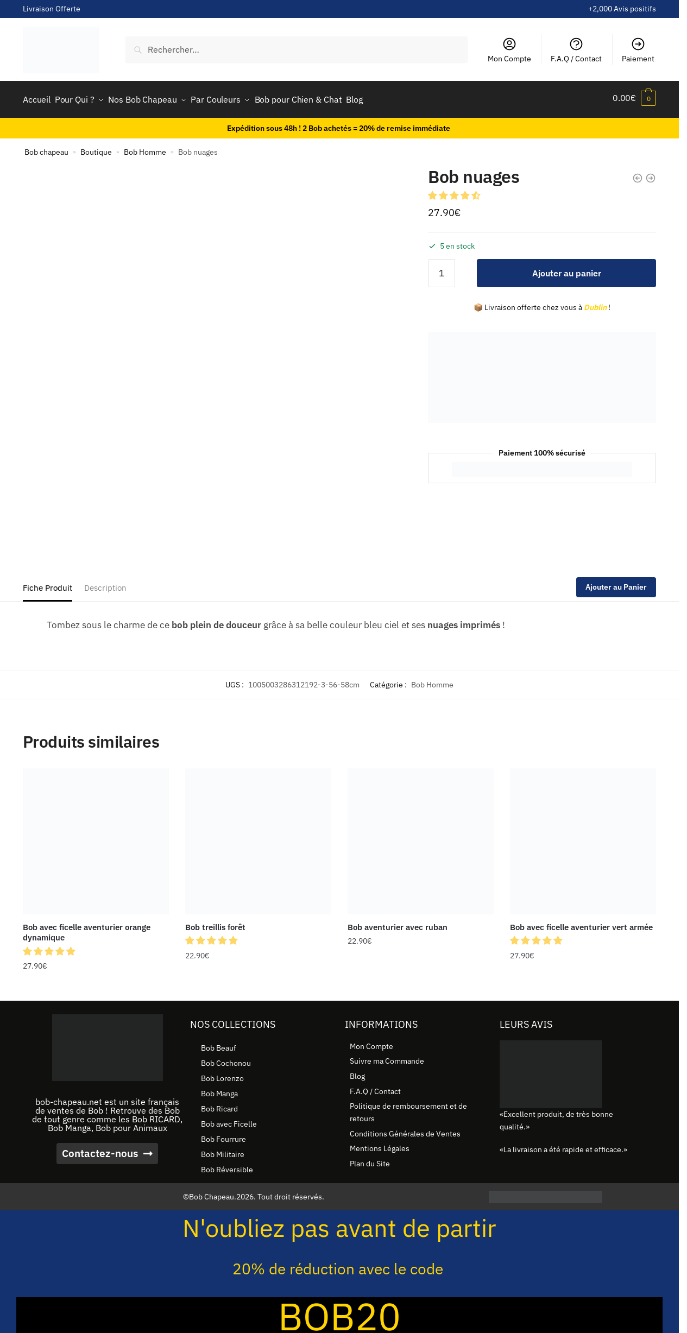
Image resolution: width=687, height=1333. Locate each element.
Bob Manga (219, 1090)
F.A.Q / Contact (576, 50)
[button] (455, 191)
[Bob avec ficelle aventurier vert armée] (583, 838)
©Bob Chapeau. (209, 1193)
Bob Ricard (219, 1105)
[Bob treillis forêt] (258, 838)
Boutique (96, 148)
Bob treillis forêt (215, 923)
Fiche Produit (47, 584)
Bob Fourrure (223, 1135)
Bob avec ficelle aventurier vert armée (581, 923)
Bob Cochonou (226, 1059)
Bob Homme (145, 148)
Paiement (638, 50)
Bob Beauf (218, 1044)
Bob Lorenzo (222, 1074)
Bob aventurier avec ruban (398, 923)
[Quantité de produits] (441, 269)
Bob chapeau (46, 148)
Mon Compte (509, 50)
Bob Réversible (227, 1166)
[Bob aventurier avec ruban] (421, 838)
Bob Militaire (222, 1150)
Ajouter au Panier (616, 583)
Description (105, 584)
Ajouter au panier (566, 269)
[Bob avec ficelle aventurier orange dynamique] (96, 838)
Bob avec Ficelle (229, 1120)
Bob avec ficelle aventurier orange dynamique (86, 928)
